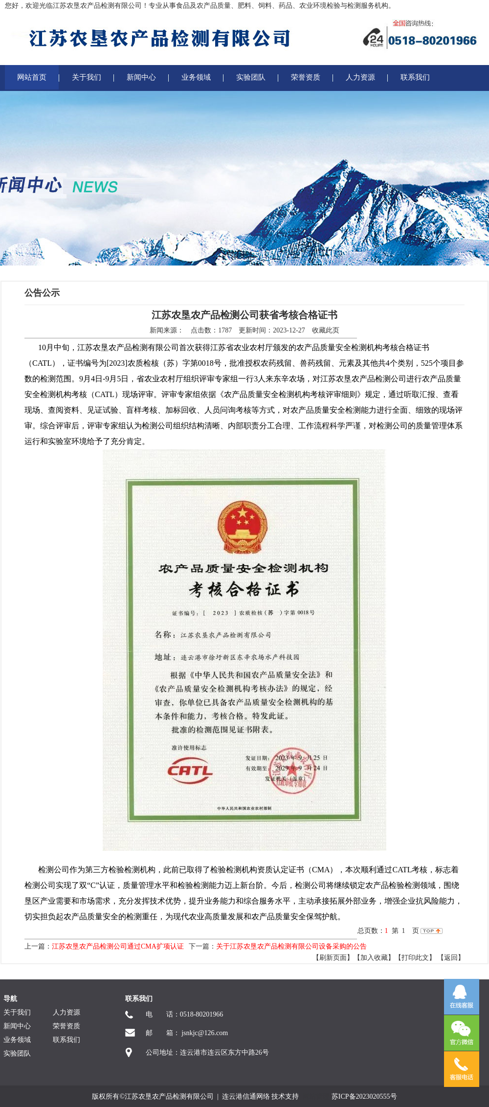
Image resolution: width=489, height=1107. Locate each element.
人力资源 (360, 77)
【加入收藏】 (374, 957)
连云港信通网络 (246, 1096)
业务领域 (196, 77)
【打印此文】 (415, 957)
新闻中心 (141, 77)
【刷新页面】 (333, 957)
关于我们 (86, 77)
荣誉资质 (305, 77)
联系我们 (415, 77)
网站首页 (31, 77)
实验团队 (251, 77)
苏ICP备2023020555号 (364, 1096)
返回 (451, 957)
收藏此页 (325, 330)
